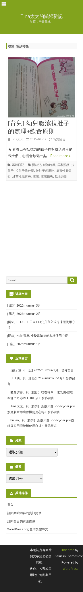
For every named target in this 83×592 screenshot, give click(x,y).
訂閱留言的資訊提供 (21, 521)
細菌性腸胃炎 (21, 176)
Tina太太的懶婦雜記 (41, 16)
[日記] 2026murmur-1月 (24, 344)
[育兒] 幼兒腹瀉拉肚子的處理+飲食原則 (38, 127)
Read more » (60, 155)
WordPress (70, 568)
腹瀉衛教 (47, 176)
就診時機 (49, 165)
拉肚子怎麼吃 (45, 170)
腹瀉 (36, 176)
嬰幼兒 (36, 165)
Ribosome (67, 550)
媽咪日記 (18, 165)
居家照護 (63, 165)
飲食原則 (61, 176)
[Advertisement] (41, 228)
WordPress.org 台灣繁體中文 (27, 529)
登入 (10, 505)
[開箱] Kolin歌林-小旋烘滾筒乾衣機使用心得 (37, 335)
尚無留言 (59, 139)
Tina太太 (17, 139)
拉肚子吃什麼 (24, 170)
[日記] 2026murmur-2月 (24, 313)
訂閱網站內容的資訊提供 (24, 513)
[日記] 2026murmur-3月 (24, 305)
